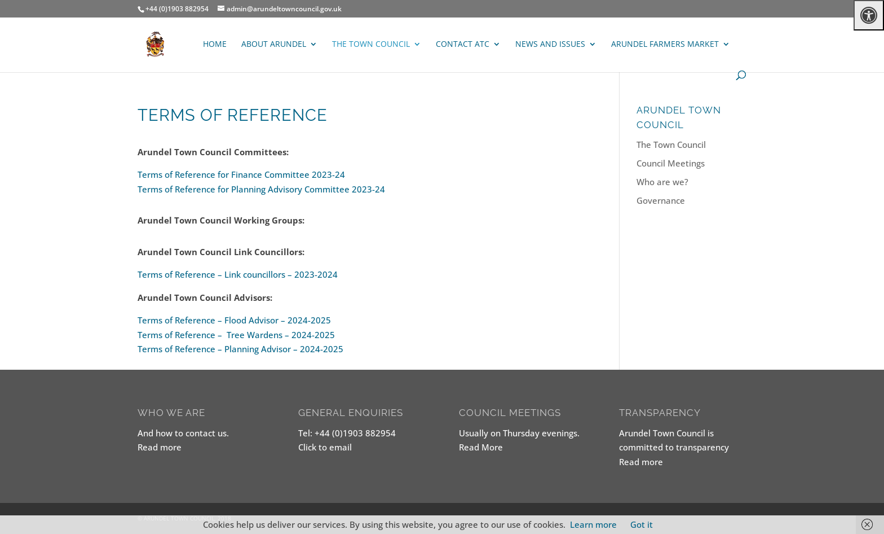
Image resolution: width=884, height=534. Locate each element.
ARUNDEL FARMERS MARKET (665, 44)
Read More (481, 447)
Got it (641, 524)
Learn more (593, 524)
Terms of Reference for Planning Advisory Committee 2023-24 (261, 189)
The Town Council (371, 44)
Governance (661, 200)
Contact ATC (462, 44)
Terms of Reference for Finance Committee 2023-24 (241, 174)
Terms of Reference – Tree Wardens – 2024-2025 (236, 334)
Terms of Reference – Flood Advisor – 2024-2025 (234, 320)
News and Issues (550, 44)
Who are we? (662, 181)
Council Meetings (671, 163)
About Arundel (273, 44)
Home (215, 44)
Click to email (325, 447)
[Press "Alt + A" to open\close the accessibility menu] (869, 15)
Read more (160, 447)
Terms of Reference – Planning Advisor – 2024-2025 (240, 348)
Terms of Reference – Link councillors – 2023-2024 (238, 274)
